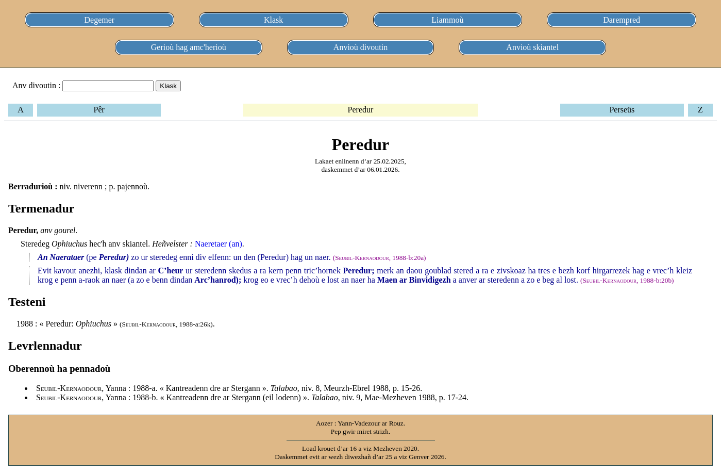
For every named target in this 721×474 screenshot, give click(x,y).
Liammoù (447, 19)
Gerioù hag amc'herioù (188, 47)
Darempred (621, 19)
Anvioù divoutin (360, 47)
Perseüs (621, 109)
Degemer (100, 19)
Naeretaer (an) (218, 243)
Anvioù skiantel (532, 47)
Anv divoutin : (36, 85)
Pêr (98, 109)
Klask (273, 19)
